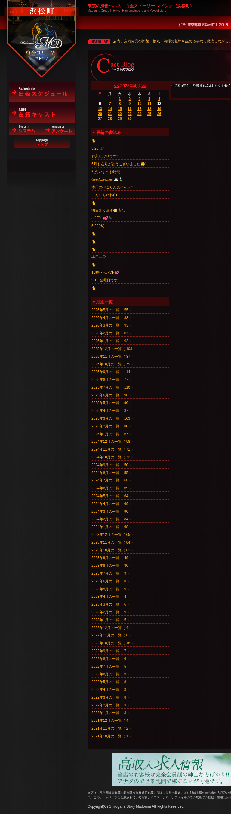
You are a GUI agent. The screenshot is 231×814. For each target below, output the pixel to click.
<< (116, 85)
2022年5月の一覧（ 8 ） (111, 682)
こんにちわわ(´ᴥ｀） (108, 195)
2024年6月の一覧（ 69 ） (112, 488)
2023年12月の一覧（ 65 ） (113, 535)
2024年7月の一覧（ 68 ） (112, 480)
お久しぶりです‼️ (105, 156)
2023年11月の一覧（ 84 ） (113, 542)
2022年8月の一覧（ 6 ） (111, 659)
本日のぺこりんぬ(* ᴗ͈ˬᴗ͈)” (112, 187)
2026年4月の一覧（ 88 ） (112, 318)
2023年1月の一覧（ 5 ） (111, 620)
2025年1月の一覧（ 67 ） (112, 434)
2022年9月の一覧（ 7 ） (111, 651)
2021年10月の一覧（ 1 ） (112, 736)
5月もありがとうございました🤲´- (119, 164)
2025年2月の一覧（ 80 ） (112, 426)
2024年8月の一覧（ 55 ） (112, 473)
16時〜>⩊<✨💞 (105, 272)
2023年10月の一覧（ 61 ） (113, 550)
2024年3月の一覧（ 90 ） (112, 511)
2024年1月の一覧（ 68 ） (112, 527)
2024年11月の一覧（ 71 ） (113, 449)
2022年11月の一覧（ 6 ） (112, 635)
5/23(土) (97, 148)
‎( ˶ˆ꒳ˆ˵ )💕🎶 (102, 218)
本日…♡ (98, 257)
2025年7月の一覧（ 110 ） (113, 387)
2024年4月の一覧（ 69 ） (112, 504)
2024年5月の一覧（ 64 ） (112, 496)
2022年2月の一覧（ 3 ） (111, 705)
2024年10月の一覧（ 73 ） (113, 457)
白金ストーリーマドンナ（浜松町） (41, 31)
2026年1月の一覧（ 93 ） (112, 341)
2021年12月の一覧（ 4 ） (112, 720)
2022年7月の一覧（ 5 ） (111, 666)
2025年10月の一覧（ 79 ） (113, 364)
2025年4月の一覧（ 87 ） (112, 411)
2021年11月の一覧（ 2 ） (112, 728)
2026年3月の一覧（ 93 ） (112, 325)
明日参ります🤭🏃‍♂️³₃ (108, 210)
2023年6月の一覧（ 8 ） (111, 581)
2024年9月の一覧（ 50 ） (112, 465)
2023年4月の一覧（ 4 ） (111, 596)
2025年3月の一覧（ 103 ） (113, 418)
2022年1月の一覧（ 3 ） (111, 713)
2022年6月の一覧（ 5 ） (111, 674)
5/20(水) (97, 226)
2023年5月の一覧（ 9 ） (111, 589)
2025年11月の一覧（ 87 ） (113, 356)
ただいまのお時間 (105, 172)
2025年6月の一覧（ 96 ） (112, 395)
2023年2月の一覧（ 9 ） (111, 612)
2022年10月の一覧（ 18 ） (113, 643)
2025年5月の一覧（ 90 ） (112, 403)
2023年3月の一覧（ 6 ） (111, 604)
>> (143, 85)
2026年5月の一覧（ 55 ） (112, 310)
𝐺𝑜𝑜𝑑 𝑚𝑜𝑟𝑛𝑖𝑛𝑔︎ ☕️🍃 (107, 179)
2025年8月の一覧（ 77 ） (112, 380)
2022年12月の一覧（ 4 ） (112, 628)
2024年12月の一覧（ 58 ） (113, 441)
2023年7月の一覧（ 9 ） (111, 573)
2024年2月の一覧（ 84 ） (112, 519)
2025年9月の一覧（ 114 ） (113, 372)
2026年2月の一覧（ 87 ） (112, 333)
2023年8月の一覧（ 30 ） (112, 565)
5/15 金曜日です (104, 280)
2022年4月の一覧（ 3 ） (111, 690)
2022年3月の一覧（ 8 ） (111, 697)
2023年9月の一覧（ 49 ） (112, 558)
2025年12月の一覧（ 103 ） (114, 349)
